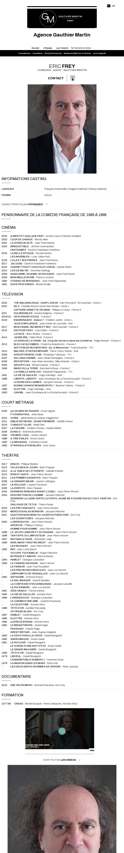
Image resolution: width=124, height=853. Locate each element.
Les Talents (62, 48)
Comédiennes (24, 53)
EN (113, 6)
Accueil (35, 48)
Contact (56, 78)
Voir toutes (62, 760)
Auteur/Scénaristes (53, 53)
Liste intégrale (99, 53)
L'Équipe (47, 48)
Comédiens (37, 53)
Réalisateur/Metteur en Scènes (77, 53)
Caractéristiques (25, 204)
